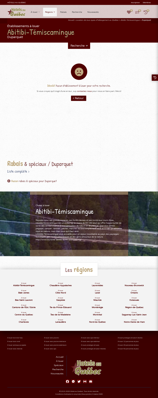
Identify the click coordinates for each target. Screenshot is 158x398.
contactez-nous (84, 91)
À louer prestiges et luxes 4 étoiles (93, 349)
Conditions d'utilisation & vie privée (68, 394)
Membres (147, 3)
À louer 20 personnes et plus (128, 345)
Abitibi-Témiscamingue (130, 20)
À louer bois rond (13, 341)
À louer (34, 12)
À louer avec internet (14, 349)
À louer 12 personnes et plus (128, 341)
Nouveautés (93, 12)
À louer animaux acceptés (16, 345)
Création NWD (97, 394)
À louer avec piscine (51, 338)
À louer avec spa (50, 349)
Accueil (71, 20)
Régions (49, 12)
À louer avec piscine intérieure (55, 341)
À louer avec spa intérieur (90, 338)
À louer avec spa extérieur (90, 341)
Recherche (77, 12)
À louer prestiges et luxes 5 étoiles (130, 338)
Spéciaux (58, 365)
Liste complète (17, 171)
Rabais (63, 12)
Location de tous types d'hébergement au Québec (97, 20)
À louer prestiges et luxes (90, 345)
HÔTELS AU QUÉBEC (16, 3)
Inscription (135, 3)
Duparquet (146, 20)
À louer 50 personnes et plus (128, 349)
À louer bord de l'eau (15, 338)
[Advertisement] (79, 134)
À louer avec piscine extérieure (55, 345)
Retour (79, 98)
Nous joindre (86, 394)
